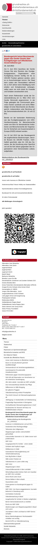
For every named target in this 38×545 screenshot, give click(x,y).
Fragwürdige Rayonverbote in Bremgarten (19, 402)
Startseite (5, 17)
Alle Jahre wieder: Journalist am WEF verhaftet (20, 382)
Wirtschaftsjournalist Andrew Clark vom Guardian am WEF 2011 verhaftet (21, 473)
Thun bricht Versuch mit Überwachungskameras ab (21, 396)
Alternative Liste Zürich (9, 265)
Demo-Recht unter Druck (13, 477)
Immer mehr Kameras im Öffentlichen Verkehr (16, 180)
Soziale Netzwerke (10, 526)
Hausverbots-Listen (12, 482)
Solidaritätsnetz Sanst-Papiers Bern (13, 304)
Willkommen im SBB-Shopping (15, 387)
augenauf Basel (7, 267)
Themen (5, 19)
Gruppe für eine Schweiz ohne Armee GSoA (16, 287)
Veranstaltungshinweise (16, 43)
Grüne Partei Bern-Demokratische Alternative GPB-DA (19, 285)
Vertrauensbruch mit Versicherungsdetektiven (20, 367)
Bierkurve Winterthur (8, 276)
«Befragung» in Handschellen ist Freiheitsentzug (21, 400)
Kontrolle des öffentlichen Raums (14, 357)
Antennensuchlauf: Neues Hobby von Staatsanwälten (19, 184)
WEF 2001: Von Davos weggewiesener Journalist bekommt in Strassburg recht (21, 490)
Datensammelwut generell (12, 523)
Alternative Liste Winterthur (10, 263)
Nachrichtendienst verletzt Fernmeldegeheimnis (17, 189)
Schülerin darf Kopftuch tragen (15, 446)
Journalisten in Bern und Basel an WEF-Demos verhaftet (20, 513)
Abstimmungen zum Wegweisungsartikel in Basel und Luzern (21, 508)
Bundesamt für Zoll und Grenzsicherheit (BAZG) (17, 193)
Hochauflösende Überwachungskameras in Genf (21, 405)
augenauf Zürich (7, 272)
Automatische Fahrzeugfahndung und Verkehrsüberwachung (17, 453)
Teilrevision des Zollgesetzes (15, 429)
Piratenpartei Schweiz (9, 298)
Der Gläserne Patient (10, 355)
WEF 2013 (9, 441)
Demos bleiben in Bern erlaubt (15, 479)
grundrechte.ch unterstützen (11, 46)
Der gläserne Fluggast (13, 390)
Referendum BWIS (8, 300)
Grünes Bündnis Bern (9, 283)
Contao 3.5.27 (5, 537)
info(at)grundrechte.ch (9, 331)
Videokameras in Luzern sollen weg (17, 461)
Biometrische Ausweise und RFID (14, 352)
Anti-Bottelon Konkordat (13, 494)
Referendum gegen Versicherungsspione (18, 375)
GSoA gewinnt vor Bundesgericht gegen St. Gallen (19, 485)
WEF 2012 (9, 464)
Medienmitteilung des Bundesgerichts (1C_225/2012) (19, 420)
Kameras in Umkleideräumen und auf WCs (19, 424)
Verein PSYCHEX (7, 311)
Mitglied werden (7, 335)
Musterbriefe (6, 33)
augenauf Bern (6, 270)
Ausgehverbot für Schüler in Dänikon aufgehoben (21, 499)
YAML (20, 536)
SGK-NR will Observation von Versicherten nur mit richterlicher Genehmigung (20, 378)
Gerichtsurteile (6, 28)
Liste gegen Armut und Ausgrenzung (13, 296)
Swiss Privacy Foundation (10, 308)
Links (3, 39)
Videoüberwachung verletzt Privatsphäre (18, 392)
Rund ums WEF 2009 (12, 504)
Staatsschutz (8, 344)
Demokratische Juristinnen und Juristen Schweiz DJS (19, 280)
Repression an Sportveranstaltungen (15, 350)
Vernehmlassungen (8, 36)
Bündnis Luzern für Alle (9, 278)
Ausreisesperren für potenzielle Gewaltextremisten (15, 371)
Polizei (6, 347)
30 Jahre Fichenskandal (9, 197)
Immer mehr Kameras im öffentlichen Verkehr (20, 360)
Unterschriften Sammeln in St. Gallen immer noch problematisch (21, 437)
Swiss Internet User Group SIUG (12, 306)
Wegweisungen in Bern (13, 467)
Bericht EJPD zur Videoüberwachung (17, 521)
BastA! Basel (6, 274)
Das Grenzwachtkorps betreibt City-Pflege (19, 384)
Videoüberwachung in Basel (14, 496)
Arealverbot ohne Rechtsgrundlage (16, 426)
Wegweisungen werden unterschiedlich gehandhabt (18, 433)
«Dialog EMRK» (7, 22)
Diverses (6, 529)
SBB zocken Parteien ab (13, 459)
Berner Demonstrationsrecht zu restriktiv (18, 502)
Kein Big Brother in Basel (13, 456)
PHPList (34, 537)
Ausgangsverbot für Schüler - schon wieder (19, 444)
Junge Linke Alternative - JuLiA (11, 291)
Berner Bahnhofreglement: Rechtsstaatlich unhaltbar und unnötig (19, 517)
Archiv (4, 43)
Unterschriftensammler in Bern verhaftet (18, 469)
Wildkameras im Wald (12, 449)
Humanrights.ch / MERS (9, 289)
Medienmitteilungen (8, 31)
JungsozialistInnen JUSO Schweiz (13, 293)
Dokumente (5, 25)
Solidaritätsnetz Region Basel (11, 302)
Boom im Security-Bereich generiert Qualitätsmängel (17, 364)
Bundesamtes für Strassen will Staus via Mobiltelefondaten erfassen (18, 409)
